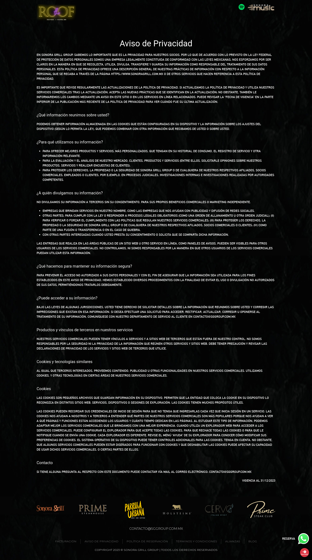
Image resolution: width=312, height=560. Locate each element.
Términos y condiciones (196, 541)
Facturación (65, 541)
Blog (252, 541)
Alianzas (232, 541)
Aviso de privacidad (101, 541)
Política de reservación (147, 541)
